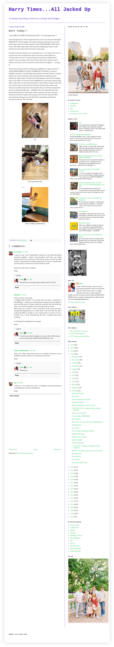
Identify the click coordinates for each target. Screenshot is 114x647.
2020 (72, 473)
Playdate (73, 106)
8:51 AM (29, 279)
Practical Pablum (75, 548)
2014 (72, 492)
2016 (72, 486)
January (75, 391)
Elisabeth (17, 295)
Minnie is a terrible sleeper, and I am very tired (87, 451)
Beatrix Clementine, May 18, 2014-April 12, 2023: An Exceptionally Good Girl (91, 184)
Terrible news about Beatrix (88, 144)
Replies (18, 275)
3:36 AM (32, 350)
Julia (71, 540)
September (76, 366)
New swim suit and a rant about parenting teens (87, 422)
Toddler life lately (78, 402)
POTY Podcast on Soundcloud (79, 336)
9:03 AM (25, 252)
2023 (72, 354)
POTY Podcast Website (77, 333)
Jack (71, 108)
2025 (72, 348)
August (74, 369)
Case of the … (76, 428)
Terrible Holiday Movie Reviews (80, 134)
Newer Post (13, 449)
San (15, 383)
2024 (72, 351)
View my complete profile (76, 302)
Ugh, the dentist (77, 440)
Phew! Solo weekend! (79, 413)
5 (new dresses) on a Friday (81, 399)
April (74, 381)
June (73, 375)
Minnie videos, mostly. (79, 437)
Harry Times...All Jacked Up (49, 9)
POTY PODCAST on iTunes (78, 331)
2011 (72, 501)
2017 (72, 483)
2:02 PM (20, 383)
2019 (72, 476)
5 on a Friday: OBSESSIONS (81, 416)
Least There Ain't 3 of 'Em (78, 114)
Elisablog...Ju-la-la (76, 535)
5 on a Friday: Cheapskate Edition (83, 431)
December (75, 357)
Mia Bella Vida (74, 546)
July (73, 372)
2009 (72, 507)
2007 (72, 513)
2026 (72, 345)
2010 (72, 504)
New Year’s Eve (77, 453)
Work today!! (76, 419)
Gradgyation (74, 103)
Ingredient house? (78, 393)
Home (35, 449)
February (75, 388)
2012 (72, 498)
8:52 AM (29, 333)
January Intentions (78, 443)
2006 (72, 516)
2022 (72, 467)
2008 (72, 510)
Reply (16, 271)
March (74, 384)
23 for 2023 (76, 459)
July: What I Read (84, 223)
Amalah (72, 530)
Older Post (57, 449)
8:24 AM (29, 367)
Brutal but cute (76, 425)
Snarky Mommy (75, 551)
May (73, 378)
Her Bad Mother (75, 538)
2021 (72, 470)
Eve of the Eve (76, 456)
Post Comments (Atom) (25, 453)
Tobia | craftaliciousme (21, 350)
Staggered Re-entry (78, 434)
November (75, 360)
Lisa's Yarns (18, 252)
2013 (72, 495)
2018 (72, 479)
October (75, 363)
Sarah (21, 279)
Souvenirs (75, 396)
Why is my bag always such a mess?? (84, 405)
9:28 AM (23, 295)
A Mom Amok (74, 525)
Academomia (74, 527)
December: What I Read (79, 462)
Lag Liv (72, 543)
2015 (72, 489)
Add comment (14, 396)
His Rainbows (74, 111)
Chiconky (73, 533)
